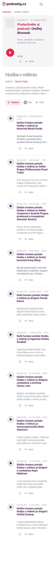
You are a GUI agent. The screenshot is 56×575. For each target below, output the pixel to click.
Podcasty (6, 12)
